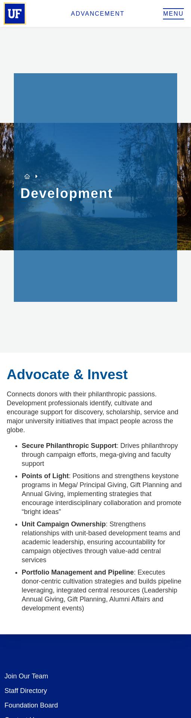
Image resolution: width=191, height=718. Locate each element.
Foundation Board (31, 705)
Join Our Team (26, 676)
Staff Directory (25, 690)
